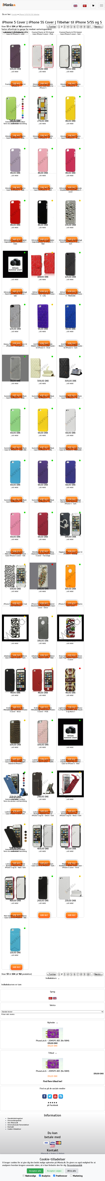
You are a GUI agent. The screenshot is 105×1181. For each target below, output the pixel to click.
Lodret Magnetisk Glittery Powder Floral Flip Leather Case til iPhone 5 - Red (70, 762)
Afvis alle (71, 1171)
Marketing (76, 1176)
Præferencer (60, 1176)
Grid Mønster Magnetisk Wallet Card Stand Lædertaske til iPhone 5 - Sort (70, 346)
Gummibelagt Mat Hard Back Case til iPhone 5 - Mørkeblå (70, 449)
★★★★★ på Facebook (52, 1104)
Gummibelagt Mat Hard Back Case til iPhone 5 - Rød (43, 501)
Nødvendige (29, 1176)
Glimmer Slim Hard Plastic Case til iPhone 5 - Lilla (15, 137)
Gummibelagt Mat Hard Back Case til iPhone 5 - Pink (15, 501)
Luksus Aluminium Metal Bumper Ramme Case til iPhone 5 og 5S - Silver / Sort (43, 814)
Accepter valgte (54, 1171)
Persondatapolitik (14, 1120)
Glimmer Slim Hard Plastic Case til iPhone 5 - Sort (43, 189)
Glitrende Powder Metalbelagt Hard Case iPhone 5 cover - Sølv (15, 294)
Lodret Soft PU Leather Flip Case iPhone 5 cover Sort (15, 813)
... (91, 26)
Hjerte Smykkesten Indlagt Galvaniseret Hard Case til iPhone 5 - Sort (70, 502)
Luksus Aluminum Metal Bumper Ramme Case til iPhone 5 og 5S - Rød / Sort (15, 866)
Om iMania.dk (13, 1123)
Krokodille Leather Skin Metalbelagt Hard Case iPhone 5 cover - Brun (15, 710)
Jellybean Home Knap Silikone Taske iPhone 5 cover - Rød (43, 657)
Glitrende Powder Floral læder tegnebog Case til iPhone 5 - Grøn (15, 242)
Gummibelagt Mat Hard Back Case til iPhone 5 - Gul (43, 397)
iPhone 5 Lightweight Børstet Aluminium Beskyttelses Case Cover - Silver (43, 606)
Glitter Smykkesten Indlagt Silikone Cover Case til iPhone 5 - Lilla (43, 294)
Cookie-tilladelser (14, 1129)
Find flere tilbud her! (52, 1081)
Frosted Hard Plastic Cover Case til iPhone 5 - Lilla (15, 33)
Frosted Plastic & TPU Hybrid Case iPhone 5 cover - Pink (43, 33)
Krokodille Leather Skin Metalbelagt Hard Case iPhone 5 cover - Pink (43, 710)
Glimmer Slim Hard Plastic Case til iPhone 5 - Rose (70, 137)
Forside (14, 14)
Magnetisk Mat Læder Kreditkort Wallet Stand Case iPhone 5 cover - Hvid (70, 866)
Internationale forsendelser (18, 1125)
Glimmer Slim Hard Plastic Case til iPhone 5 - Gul (70, 85)
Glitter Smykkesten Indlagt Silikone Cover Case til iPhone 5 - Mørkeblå (70, 294)
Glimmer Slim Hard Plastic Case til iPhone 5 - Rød (15, 189)
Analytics (44, 1176)
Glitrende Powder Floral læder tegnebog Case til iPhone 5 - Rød (43, 242)
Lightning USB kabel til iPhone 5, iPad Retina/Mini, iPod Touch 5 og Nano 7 (70, 710)
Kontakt (11, 1127)
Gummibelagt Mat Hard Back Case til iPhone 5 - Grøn (15, 397)
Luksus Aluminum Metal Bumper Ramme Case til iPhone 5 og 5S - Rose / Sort (70, 814)
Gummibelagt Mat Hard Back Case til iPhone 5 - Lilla (43, 449)
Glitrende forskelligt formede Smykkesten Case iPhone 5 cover (70, 190)
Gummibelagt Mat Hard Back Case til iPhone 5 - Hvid (70, 397)
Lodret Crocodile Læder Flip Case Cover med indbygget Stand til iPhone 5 (15, 762)
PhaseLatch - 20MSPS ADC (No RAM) (52, 1040)
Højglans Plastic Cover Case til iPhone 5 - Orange (70, 553)
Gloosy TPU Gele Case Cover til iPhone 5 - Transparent (15, 345)
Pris (26, 32)
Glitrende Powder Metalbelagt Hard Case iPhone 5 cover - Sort (70, 242)
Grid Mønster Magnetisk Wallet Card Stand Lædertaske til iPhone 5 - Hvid (43, 346)
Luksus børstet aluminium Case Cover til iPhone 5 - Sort (43, 865)
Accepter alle (35, 1171)
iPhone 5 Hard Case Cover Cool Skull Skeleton (15, 605)
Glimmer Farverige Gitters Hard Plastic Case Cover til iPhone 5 (43, 86)
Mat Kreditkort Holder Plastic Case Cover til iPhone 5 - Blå (15, 917)
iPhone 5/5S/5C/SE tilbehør (29, 14)
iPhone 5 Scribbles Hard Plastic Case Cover (70, 605)
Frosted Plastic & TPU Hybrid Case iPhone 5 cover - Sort (70, 33)
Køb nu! (44, 915)
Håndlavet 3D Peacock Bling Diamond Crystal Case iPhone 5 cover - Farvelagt (43, 554)
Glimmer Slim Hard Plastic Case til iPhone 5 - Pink (43, 137)
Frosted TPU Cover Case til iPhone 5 (15, 85)
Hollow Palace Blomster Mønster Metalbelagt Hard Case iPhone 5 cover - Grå (15, 554)
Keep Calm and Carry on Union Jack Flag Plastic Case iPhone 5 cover (70, 658)
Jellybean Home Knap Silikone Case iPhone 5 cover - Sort (15, 657)
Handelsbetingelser (15, 1118)
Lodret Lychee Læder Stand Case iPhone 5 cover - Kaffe (42, 761)
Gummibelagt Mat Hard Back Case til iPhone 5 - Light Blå (15, 449)
